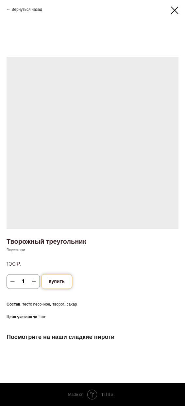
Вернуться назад (26, 9)
